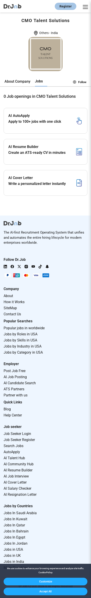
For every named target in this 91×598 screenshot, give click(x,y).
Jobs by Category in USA (23, 352)
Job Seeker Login (17, 434)
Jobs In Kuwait (15, 519)
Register (65, 6)
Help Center (13, 415)
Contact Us (12, 314)
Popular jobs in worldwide (24, 328)
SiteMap (10, 308)
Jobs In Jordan (15, 543)
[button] (45, 581)
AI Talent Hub (14, 458)
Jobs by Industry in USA (22, 346)
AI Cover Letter (15, 482)
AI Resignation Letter (20, 494)
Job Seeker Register (19, 440)
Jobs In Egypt (14, 537)
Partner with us (15, 395)
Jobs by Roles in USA (20, 334)
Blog (7, 409)
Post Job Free (14, 371)
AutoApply (12, 452)
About (8, 296)
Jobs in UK (12, 555)
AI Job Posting (15, 377)
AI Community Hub (19, 464)
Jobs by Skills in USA (20, 340)
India (54, 33)
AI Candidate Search (20, 383)
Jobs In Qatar (14, 525)
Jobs (39, 81)
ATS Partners (14, 389)
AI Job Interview (16, 476)
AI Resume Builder (18, 470)
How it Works (14, 302)
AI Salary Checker (17, 488)
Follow (79, 82)
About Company (17, 81)
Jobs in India (14, 561)
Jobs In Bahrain (16, 531)
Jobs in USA (13, 549)
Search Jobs (13, 446)
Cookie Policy (45, 572)
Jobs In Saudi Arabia (20, 513)
